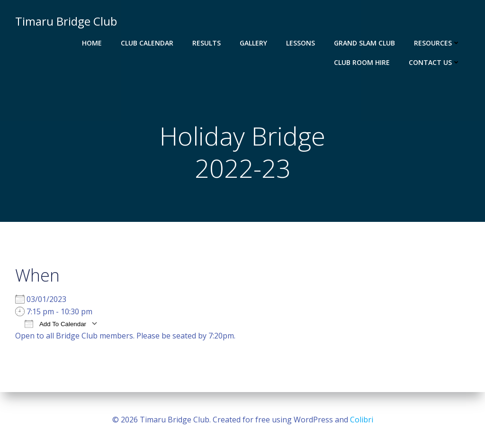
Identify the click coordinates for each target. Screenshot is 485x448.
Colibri (361, 419)
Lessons (300, 42)
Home (92, 42)
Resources (437, 42)
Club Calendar (147, 42)
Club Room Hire (362, 62)
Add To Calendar (55, 324)
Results (206, 42)
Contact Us (434, 62)
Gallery (253, 42)
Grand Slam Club (364, 42)
